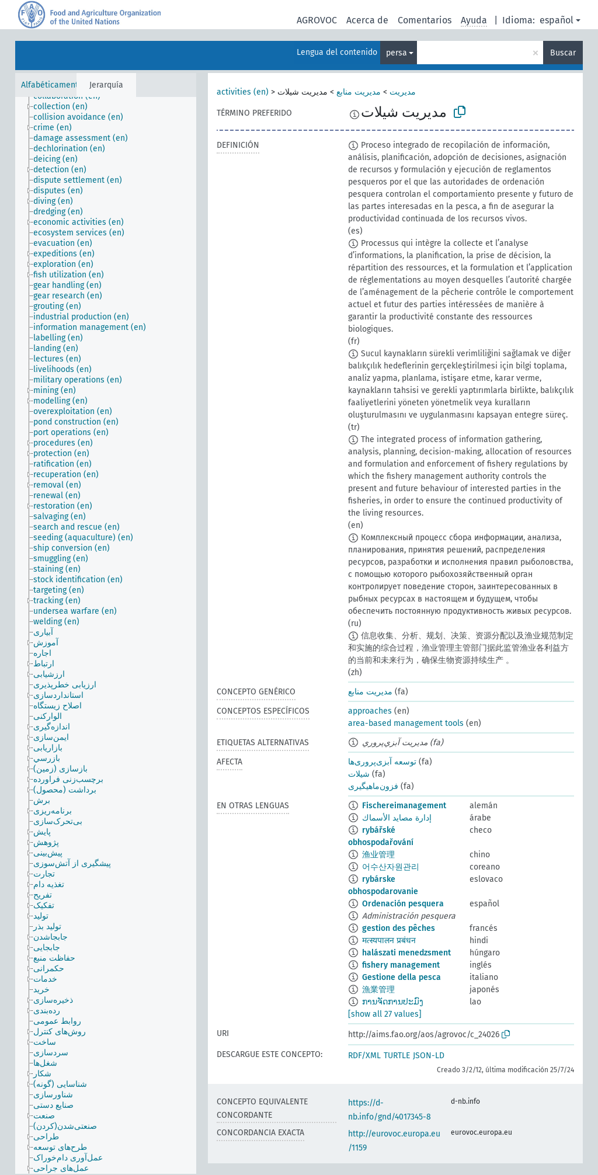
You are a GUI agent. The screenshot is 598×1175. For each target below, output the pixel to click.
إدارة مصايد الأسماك (397, 818)
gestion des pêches (398, 928)
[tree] (105, 635)
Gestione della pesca (401, 977)
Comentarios (424, 20)
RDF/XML (364, 1056)
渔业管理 (378, 855)
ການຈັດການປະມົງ (392, 1002)
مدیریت (403, 92)
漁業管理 (378, 990)
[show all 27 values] (385, 1014)
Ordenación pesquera (403, 904)
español (556, 20)
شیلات (359, 774)
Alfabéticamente (52, 85)
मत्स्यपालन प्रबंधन (389, 940)
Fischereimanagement (404, 806)
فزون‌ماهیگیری (373, 786)
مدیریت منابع (358, 92)
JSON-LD (428, 1056)
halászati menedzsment (406, 953)
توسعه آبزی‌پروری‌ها (382, 762)
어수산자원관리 (390, 867)
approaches (370, 711)
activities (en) (243, 92)
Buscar (563, 53)
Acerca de (367, 20)
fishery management (401, 965)
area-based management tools (406, 723)
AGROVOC (317, 20)
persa (396, 53)
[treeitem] (65, 107)
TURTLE (397, 1056)
